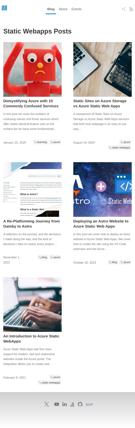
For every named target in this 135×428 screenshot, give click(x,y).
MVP (89, 404)
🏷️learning (40, 142)
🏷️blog (42, 257)
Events (77, 9)
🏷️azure (55, 142)
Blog (51, 9)
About (63, 9)
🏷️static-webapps (119, 147)
